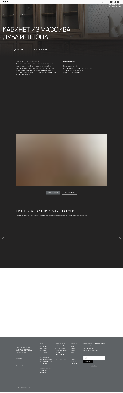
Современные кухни (45, 367)
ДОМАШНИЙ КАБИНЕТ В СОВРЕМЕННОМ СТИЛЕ (47, 246)
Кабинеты (25, 15)
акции (62, 2)
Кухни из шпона (44, 356)
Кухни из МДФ (43, 347)
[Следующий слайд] (120, 239)
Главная (6, 15)
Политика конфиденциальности (23, 367)
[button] (53, 193)
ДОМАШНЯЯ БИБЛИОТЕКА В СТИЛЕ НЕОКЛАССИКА (96, 246)
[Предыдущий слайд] (3, 239)
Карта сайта (74, 365)
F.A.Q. (72, 358)
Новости (73, 349)
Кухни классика (44, 365)
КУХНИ (41, 344)
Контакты (73, 362)
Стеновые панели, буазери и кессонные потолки (61, 351)
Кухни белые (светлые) (46, 360)
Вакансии (73, 351)
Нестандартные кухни (45, 369)
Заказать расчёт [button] (40, 50)
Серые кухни (43, 373)
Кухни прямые (43, 351)
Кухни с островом (44, 354)
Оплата (73, 360)
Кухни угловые (43, 349)
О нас (72, 347)
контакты (73, 2)
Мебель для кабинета (61, 347)
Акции (72, 356)
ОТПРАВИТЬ (88, 362)
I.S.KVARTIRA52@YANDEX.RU (90, 351)
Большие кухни (43, 371)
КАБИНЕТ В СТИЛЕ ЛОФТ (71, 245)
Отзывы (73, 354)
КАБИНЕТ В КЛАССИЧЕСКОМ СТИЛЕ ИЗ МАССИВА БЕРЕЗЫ (25, 246)
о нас (52, 2)
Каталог (15, 15)
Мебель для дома (60, 358)
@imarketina (94, 367)
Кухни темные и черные (46, 362)
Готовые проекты (59, 355)
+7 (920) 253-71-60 (88, 349)
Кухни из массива (44, 358)
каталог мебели (38, 2)
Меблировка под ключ (61, 360)
